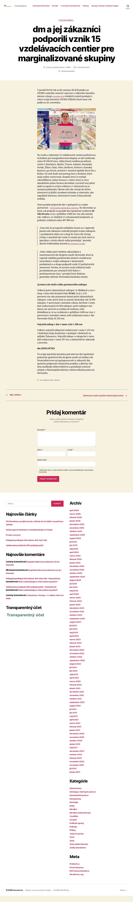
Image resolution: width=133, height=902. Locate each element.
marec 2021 (75, 729)
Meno (40, 456)
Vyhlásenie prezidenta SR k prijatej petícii (27, 551)
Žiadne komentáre (68, 78)
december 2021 (78, 698)
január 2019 (76, 750)
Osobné (73, 825)
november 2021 (77, 701)
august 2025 (76, 544)
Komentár (41, 436)
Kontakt (85, 7)
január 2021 (75, 736)
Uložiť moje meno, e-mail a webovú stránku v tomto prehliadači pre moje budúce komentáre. (66, 477)
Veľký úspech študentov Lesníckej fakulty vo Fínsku (32, 536)
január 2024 (76, 610)
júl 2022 (74, 673)
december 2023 (78, 614)
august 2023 (76, 628)
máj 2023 (74, 638)
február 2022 (76, 691)
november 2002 (78, 767)
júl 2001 (74, 774)
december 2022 (78, 656)
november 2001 (78, 771)
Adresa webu (42, 466)
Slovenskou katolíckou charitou (66, 214)
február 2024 (76, 607)
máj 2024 (74, 596)
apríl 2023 (75, 642)
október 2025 (76, 537)
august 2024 (76, 586)
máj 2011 (74, 753)
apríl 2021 (75, 725)
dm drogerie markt (77, 250)
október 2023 (76, 621)
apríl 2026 (75, 516)
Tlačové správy (66, 27)
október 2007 (76, 760)
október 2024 (76, 579)
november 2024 (78, 575)
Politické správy (78, 829)
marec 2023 (76, 645)
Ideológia (74, 808)
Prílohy (73, 836)
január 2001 (76, 778)
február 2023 (76, 649)
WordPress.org (77, 880)
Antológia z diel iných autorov (84, 798)
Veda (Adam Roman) (80, 850)
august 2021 (76, 712)
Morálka (74, 815)
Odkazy (115, 7)
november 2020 (78, 743)
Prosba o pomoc (14, 541)
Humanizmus (76, 805)
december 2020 (78, 739)
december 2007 (78, 757)
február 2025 (76, 565)
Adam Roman (76, 794)
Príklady (74, 832)
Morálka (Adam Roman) (81, 818)
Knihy (72, 812)
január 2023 (76, 652)
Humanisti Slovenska (70, 7)
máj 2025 (74, 555)
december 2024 (78, 572)
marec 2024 (76, 603)
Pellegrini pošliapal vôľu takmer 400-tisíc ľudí (29, 546)
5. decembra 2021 (83, 74)
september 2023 (78, 624)
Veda (72, 846)
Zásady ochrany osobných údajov (105, 10)
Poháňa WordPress (64, 896)
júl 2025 (74, 548)
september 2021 (78, 708)
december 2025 (78, 530)
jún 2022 (74, 677)
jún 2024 (74, 593)
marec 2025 (76, 561)
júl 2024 (74, 589)
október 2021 (76, 705)
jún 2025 (74, 551)
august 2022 (76, 670)
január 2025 (76, 568)
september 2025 (78, 541)
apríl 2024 (75, 600)
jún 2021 (74, 718)
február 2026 (76, 523)
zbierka (57, 386)
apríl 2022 (75, 684)
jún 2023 (74, 635)
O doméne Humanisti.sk (100, 7)
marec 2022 (76, 687)
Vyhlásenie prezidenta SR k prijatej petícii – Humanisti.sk (34, 596)
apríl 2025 (75, 558)
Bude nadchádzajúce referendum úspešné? (40, 599)
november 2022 (78, 659)
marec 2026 (76, 520)
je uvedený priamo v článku (60, 74)
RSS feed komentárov (80, 877)
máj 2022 (74, 680)
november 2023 (78, 617)
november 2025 (78, 534)
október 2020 (76, 746)
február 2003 (76, 764)
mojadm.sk (58, 103)
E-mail (70, 456)
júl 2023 (74, 631)
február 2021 (76, 732)
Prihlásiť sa (75, 870)
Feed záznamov (77, 873)
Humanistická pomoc (80, 801)
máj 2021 (74, 722)
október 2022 (76, 663)
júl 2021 (74, 715)
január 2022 (76, 694)
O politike (74, 822)
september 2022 (78, 666)
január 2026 (76, 527)
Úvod (72, 843)
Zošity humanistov (79, 853)
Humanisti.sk (18, 896)
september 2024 (78, 582)
